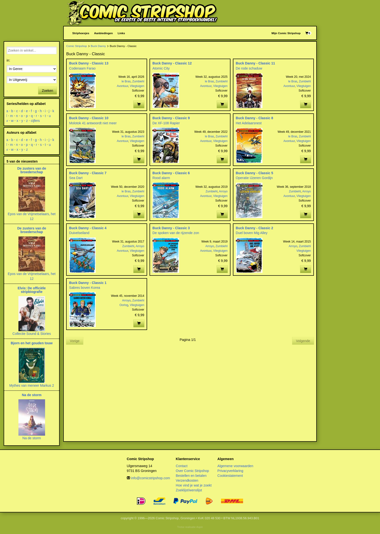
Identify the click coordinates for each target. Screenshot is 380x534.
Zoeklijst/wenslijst (189, 490)
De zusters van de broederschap (31, 170)
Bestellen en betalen (191, 476)
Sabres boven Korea (84, 288)
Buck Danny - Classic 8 (254, 118)
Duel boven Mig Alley (252, 233)
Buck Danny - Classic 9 (171, 118)
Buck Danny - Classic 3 (171, 228)
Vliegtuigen (137, 86)
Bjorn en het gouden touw (32, 343)
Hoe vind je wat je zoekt (194, 485)
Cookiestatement (230, 476)
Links (121, 33)
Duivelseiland (79, 233)
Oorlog (123, 305)
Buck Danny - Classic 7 (87, 173)
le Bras (126, 81)
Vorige (74, 341)
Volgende (303, 341)
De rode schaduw (249, 68)
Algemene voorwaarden (235, 466)
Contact (181, 466)
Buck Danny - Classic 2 (254, 228)
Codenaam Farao (82, 68)
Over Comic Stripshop (192, 471)
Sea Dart (75, 178)
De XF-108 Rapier (166, 123)
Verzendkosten (187, 480)
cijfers (35, 121)
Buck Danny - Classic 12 (172, 63)
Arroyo (223, 191)
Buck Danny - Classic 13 (88, 63)
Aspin (199, 527)
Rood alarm (161, 178)
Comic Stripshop (76, 45)
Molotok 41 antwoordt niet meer (93, 123)
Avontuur (122, 86)
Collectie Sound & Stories (31, 334)
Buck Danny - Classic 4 (87, 228)
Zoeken (47, 91)
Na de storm (31, 395)
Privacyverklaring (230, 471)
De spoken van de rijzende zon (175, 233)
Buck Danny (98, 45)
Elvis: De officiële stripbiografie (32, 290)
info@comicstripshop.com (150, 478)
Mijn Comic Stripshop (286, 33)
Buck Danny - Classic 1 (87, 283)
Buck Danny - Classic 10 (88, 118)
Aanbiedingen (103, 33)
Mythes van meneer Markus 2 (31, 385)
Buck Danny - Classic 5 (254, 173)
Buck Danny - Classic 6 (171, 173)
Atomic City (161, 68)
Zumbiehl (138, 81)
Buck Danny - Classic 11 (255, 63)
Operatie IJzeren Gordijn (254, 178)
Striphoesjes (80, 33)
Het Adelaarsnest (249, 123)
